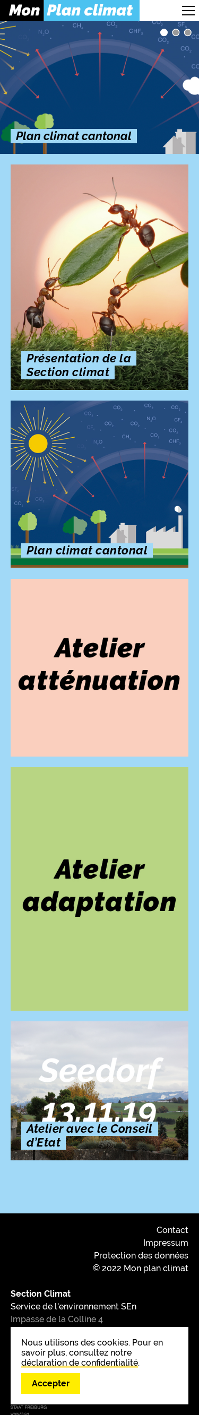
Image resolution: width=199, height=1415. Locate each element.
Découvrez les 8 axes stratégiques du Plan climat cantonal (188, 32)
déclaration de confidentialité (79, 1363)
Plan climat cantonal (164, 32)
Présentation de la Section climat (175, 32)
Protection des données (141, 1256)
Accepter (51, 1383)
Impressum (165, 1243)
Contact (172, 1230)
